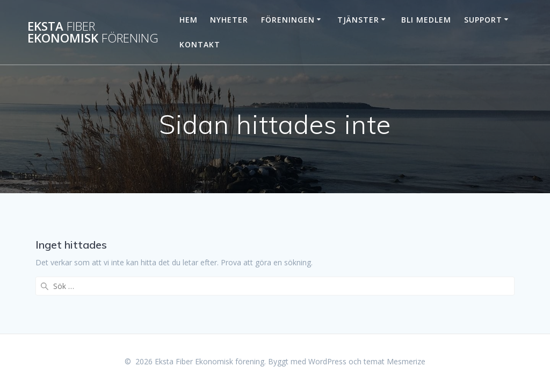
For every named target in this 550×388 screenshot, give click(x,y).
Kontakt (199, 44)
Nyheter (229, 20)
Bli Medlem (426, 20)
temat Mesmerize (394, 361)
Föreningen (288, 20)
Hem (188, 20)
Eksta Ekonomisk (92, 32)
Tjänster (358, 20)
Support (483, 20)
